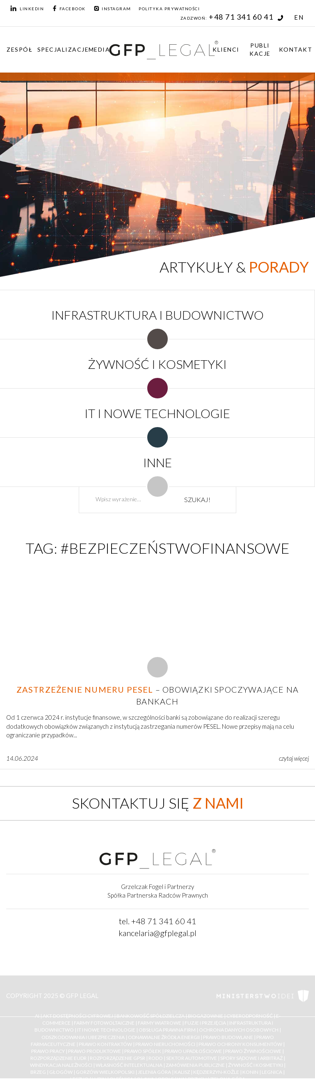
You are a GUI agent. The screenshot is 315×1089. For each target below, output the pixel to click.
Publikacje (260, 49)
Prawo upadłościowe (193, 1051)
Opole (166, 1079)
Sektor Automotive (191, 1058)
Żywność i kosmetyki (255, 1065)
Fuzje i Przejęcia (205, 1023)
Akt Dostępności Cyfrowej (78, 1016)
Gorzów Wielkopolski (105, 1072)
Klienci (226, 49)
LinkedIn (27, 8)
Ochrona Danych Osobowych (238, 1030)
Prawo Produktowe (94, 1051)
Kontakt (296, 49)
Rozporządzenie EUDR (58, 1058)
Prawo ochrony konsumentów (240, 1044)
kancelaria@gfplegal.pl (157, 933)
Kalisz (182, 1072)
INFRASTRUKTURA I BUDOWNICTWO (157, 314)
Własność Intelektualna (129, 1065)
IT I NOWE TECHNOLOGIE (157, 413)
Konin (250, 1072)
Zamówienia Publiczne (195, 1065)
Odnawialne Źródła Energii (164, 1037)
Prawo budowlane (228, 1037)
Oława (145, 1079)
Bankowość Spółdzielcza (150, 1016)
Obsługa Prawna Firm (167, 1030)
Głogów (61, 1072)
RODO (155, 1058)
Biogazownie (205, 1016)
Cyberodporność (249, 1016)
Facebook (69, 8)
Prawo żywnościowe (253, 1051)
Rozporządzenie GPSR (117, 1058)
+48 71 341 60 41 (246, 16)
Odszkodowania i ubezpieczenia (83, 1037)
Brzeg (38, 1072)
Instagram (112, 8)
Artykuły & (234, 267)
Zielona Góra (227, 1079)
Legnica (272, 1072)
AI (37, 1016)
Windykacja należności (61, 1065)
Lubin (99, 1079)
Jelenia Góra (154, 1072)
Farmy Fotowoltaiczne (104, 1023)
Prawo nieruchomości (165, 1044)
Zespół (19, 49)
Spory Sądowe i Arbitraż (251, 1058)
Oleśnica (121, 1079)
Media (99, 49)
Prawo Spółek (142, 1051)
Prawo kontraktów (105, 1044)
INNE (157, 462)
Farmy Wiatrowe (159, 1023)
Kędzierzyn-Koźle (216, 1072)
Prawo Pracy (48, 1051)
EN (299, 17)
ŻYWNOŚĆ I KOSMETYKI (157, 364)
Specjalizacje (63, 49)
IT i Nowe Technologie (106, 1030)
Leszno (79, 1079)
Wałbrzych (192, 1079)
